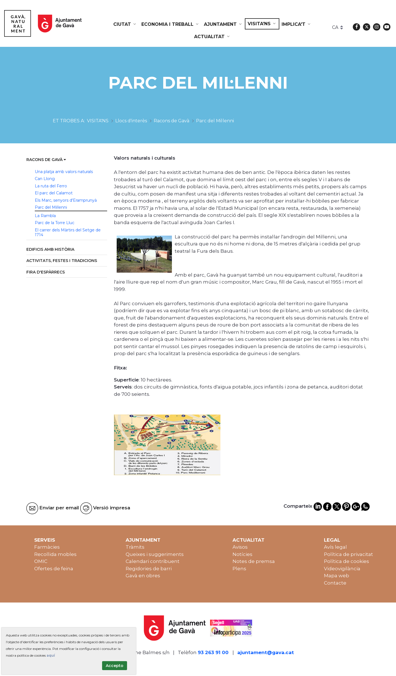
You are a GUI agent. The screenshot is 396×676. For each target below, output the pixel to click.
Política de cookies (346, 561)
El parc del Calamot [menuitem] (54, 193)
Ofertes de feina (53, 568)
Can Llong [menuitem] (45, 178)
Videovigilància (342, 568)
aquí (51, 655)
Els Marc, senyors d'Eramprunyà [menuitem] (66, 200)
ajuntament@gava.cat (265, 652)
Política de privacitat (348, 554)
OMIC (40, 561)
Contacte (335, 583)
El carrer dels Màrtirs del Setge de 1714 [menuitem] (68, 232)
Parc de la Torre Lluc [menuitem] (54, 222)
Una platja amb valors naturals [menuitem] (64, 171)
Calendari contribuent (152, 561)
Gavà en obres (143, 575)
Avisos (240, 547)
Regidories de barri (149, 568)
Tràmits (135, 547)
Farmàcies (47, 547)
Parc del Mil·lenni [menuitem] (51, 207)
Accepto (114, 665)
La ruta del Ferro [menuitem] (51, 185)
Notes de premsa (253, 561)
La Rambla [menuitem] (45, 215)
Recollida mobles (55, 554)
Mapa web (336, 575)
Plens (239, 568)
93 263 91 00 (213, 652)
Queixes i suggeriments (155, 554)
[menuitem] (125, 24)
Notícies (242, 554)
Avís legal (335, 547)
